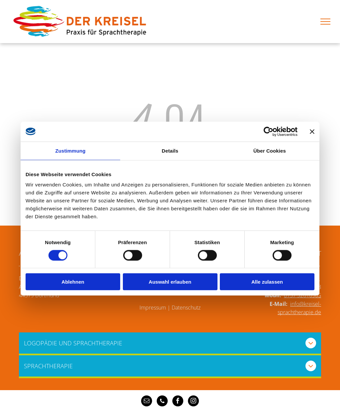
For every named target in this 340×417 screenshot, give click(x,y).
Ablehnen (72, 282)
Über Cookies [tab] (269, 150)
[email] (146, 401)
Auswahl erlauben (170, 282)
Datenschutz (186, 307)
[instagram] (193, 401)
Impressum (152, 307)
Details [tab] (170, 150)
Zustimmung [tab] (70, 150)
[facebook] (177, 401)
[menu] (325, 21)
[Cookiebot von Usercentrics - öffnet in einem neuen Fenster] (268, 131)
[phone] (162, 401)
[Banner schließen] (312, 131)
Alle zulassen (267, 282)
